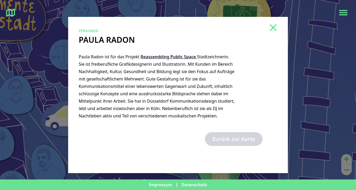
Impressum (160, 185)
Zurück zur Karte (233, 138)
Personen (88, 30)
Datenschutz (194, 185)
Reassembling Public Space (168, 57)
